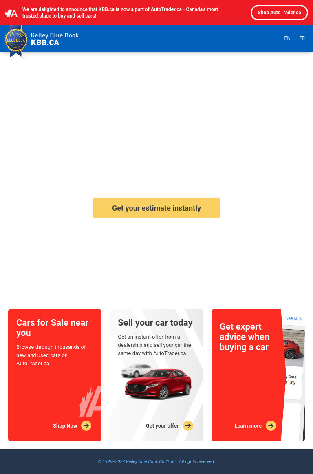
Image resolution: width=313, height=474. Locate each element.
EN (287, 38)
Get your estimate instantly (156, 208)
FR (302, 38)
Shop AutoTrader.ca (279, 12)
